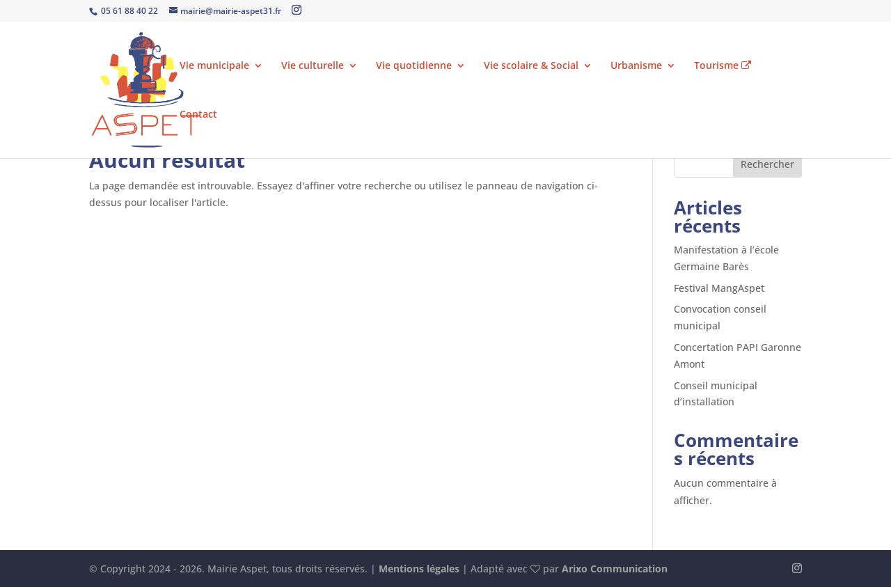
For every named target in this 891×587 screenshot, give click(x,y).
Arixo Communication (615, 568)
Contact (198, 114)
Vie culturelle (312, 66)
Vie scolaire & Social (531, 66)
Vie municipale (214, 66)
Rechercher (767, 164)
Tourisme (722, 66)
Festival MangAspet (719, 288)
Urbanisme (636, 66)
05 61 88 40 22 (128, 11)
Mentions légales (419, 568)
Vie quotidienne (414, 66)
